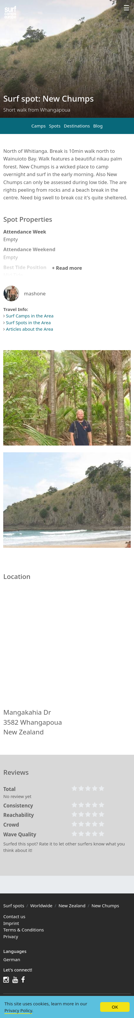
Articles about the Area (29, 329)
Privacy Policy (18, 1010)
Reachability (18, 815)
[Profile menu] (126, 8)
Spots (54, 126)
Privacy (10, 936)
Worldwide (41, 905)
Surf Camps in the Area (29, 316)
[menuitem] (67, 959)
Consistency (18, 805)
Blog (98, 126)
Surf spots (13, 905)
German (11, 959)
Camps (38, 126)
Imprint (11, 923)
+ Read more (67, 267)
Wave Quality (19, 834)
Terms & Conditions (23, 930)
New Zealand (72, 905)
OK (115, 1007)
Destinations (77, 126)
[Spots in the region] (10, 12)
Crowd (11, 824)
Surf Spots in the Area (28, 322)
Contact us (14, 916)
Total (9, 789)
